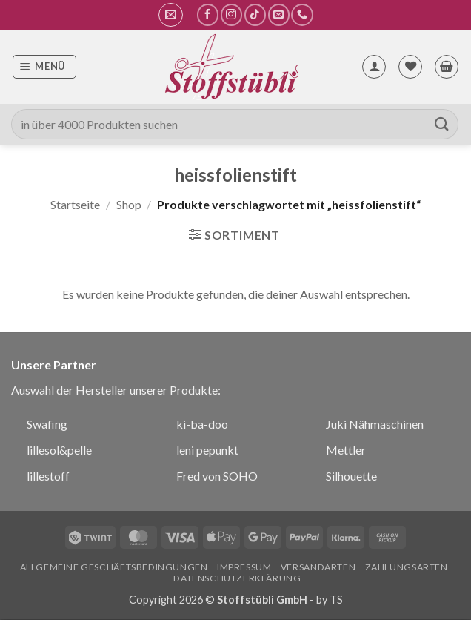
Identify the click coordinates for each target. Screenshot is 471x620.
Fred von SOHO (217, 476)
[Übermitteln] (442, 124)
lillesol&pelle (59, 450)
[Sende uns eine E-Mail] (279, 14)
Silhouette (351, 476)
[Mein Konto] (374, 67)
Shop (128, 204)
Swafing (47, 424)
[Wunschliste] (410, 67)
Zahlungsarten (406, 567)
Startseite (75, 204)
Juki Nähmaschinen (375, 424)
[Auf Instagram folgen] (231, 14)
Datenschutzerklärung (237, 578)
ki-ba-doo (202, 424)
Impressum (244, 567)
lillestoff (48, 476)
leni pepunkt (207, 450)
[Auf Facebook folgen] (207, 14)
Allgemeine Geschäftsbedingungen (114, 567)
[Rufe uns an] (302, 14)
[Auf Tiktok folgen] (255, 14)
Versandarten (318, 567)
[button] (170, 15)
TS (336, 599)
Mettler (346, 450)
